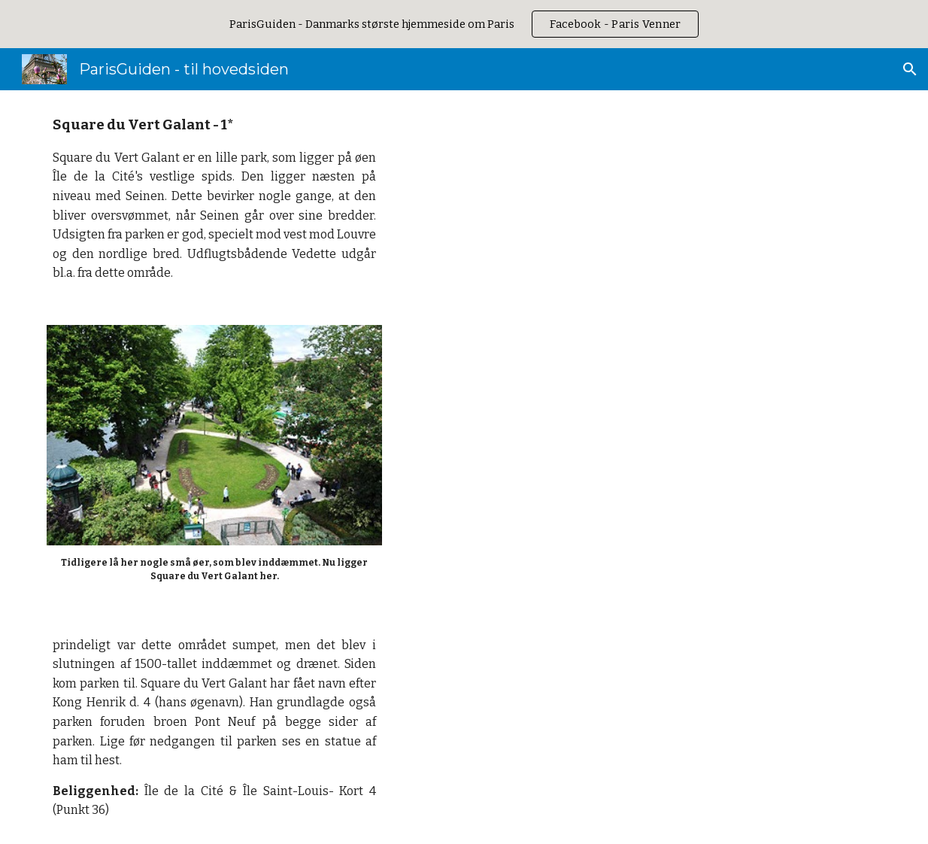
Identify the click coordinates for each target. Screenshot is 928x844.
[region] (464, 24)
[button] (910, 69)
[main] (214, 198)
